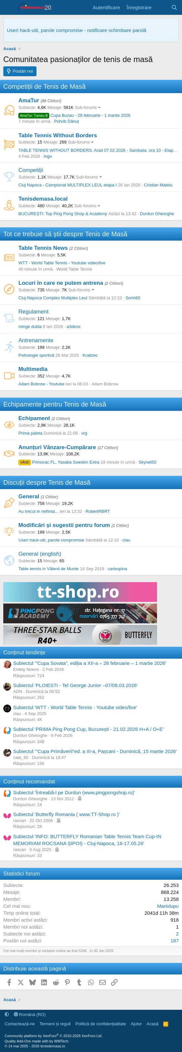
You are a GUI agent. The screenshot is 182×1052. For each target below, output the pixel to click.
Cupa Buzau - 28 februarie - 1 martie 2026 (74, 115)
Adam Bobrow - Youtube (41, 383)
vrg (84, 433)
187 (175, 940)
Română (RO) (30, 1014)
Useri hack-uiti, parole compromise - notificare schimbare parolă (76, 30)
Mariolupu (168, 906)
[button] (6, 1014)
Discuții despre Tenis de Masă (46, 482)
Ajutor (136, 1023)
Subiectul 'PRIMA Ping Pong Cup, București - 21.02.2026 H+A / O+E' (88, 729)
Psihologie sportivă (36, 355)
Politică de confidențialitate (100, 1023)
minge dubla (30, 326)
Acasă (152, 1023)
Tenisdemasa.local (43, 199)
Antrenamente (36, 340)
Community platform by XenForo (53, 1036)
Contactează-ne (20, 1023)
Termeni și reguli (55, 1023)
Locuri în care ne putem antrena (60, 283)
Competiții (30, 170)
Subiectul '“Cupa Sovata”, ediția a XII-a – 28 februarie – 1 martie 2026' (89, 663)
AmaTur (28, 100)
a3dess (73, 326)
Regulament (33, 312)
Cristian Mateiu (158, 184)
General (28, 496)
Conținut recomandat (29, 781)
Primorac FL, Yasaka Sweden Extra (58, 462)
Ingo (48, 156)
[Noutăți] (161, 7)
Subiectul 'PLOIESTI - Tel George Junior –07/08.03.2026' (75, 685)
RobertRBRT (98, 511)
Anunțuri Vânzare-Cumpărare (57, 447)
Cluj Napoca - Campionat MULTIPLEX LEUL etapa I (67, 184)
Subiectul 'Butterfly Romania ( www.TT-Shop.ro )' (66, 814)
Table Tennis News (43, 248)
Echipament (34, 418)
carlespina (117, 568)
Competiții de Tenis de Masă (44, 86)
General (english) (39, 554)
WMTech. (61, 1041)
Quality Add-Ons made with (27, 1041)
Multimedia (33, 369)
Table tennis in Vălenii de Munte (48, 568)
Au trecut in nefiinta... (38, 511)
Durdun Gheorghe (157, 213)
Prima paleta (30, 433)
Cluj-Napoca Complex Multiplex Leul (52, 297)
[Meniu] (9, 7)
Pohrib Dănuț (66, 121)
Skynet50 (147, 462)
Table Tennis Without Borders (57, 135)
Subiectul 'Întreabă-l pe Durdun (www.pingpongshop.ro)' (74, 792)
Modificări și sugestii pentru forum (64, 525)
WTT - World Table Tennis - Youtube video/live (61, 262)
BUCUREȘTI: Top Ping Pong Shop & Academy (62, 213)
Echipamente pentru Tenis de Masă (54, 404)
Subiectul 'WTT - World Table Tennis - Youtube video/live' (75, 707)
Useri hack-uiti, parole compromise (51, 540)
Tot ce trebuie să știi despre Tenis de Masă (65, 234)
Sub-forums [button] (86, 107)
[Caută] (174, 7)
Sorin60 (132, 297)
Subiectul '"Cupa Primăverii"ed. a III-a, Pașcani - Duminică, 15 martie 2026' (95, 751)
